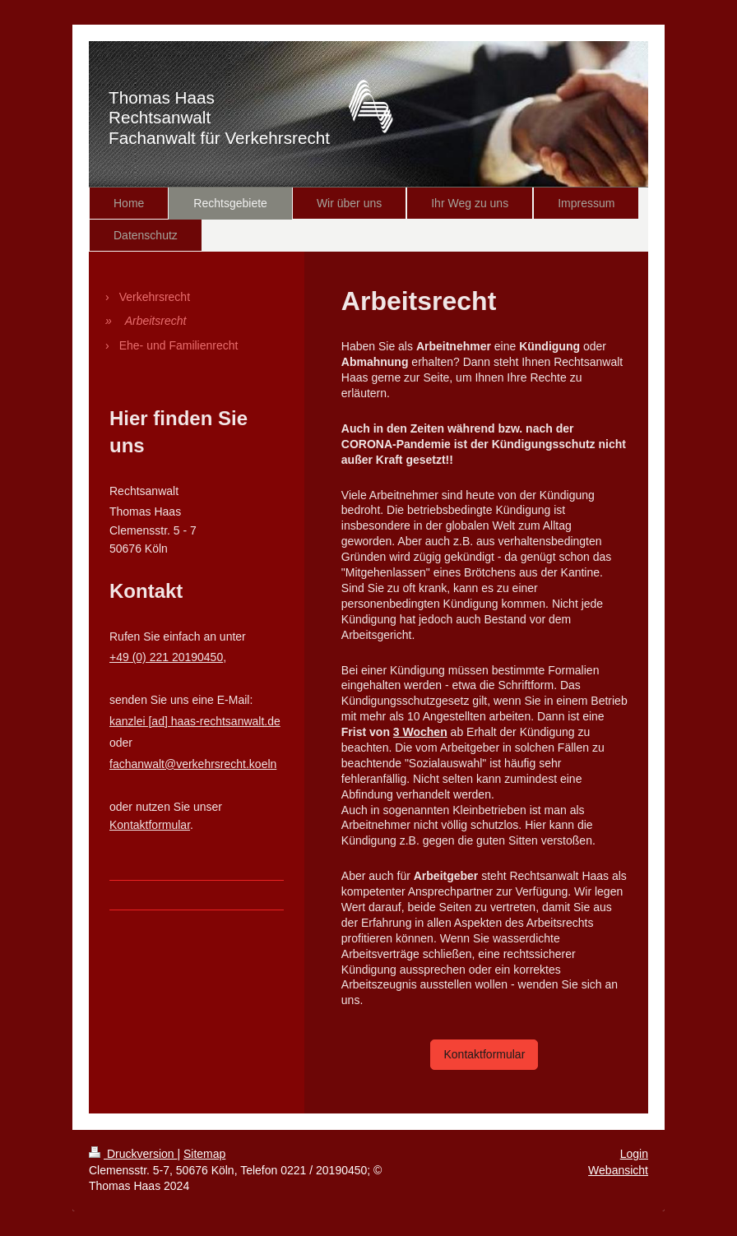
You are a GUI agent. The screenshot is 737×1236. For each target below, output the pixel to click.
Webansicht (618, 1170)
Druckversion (133, 1153)
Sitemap (204, 1153)
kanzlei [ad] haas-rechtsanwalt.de (194, 721)
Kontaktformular (484, 1054)
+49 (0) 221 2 (143, 657)
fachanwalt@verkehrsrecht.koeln (192, 764)
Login (634, 1153)
